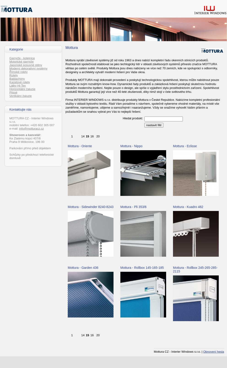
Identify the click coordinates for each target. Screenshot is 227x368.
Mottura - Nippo (131, 146)
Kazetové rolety (19, 82)
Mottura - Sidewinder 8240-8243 (91, 207)
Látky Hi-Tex (17, 85)
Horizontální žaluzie (22, 89)
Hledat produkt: (133, 118)
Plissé (13, 92)
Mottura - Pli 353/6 (133, 207)
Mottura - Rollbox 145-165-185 (142, 267)
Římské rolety (18, 72)
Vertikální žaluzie (20, 96)
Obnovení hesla (213, 351)
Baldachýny (17, 78)
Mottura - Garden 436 (83, 267)
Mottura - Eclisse (185, 146)
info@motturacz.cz (31, 128)
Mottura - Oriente (80, 146)
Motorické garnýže (21, 61)
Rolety (13, 75)
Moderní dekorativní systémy (28, 68)
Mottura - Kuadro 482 (188, 207)
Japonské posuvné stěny (25, 65)
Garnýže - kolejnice (22, 58)
